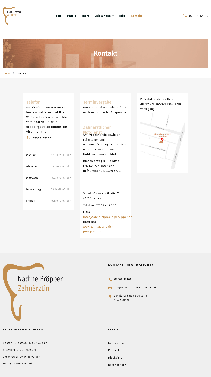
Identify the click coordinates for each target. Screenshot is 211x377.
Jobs (122, 15)
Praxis (71, 15)
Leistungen (103, 15)
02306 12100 (198, 16)
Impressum (116, 343)
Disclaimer (116, 357)
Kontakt (136, 15)
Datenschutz (117, 365)
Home (58, 15)
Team (85, 15)
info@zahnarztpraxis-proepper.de (107, 217)
